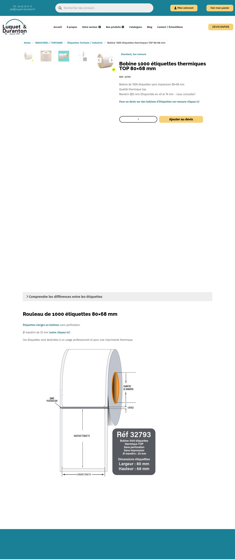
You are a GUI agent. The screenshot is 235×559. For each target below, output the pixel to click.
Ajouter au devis (181, 119)
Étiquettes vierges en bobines (41, 325)
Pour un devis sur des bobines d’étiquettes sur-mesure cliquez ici (159, 101)
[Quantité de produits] (138, 119)
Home (27, 42)
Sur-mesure (139, 54)
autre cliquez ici (59, 332)
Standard (126, 54)
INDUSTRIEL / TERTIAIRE (49, 42)
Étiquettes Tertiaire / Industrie (84, 42)
